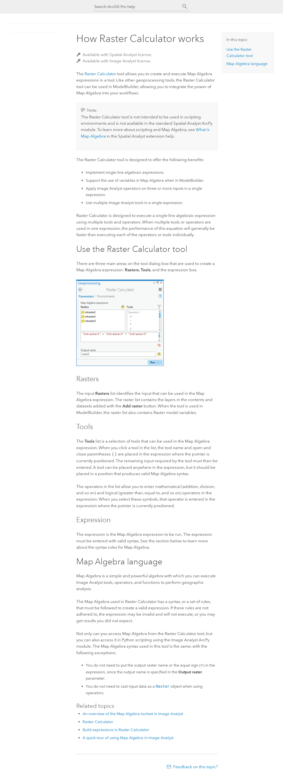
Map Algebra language (246, 63)
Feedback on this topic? (195, 766)
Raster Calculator (100, 73)
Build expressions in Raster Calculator (116, 729)
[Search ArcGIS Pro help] (136, 6)
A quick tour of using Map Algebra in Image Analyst (128, 737)
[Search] (184, 6)
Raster (163, 686)
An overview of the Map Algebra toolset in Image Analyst (133, 713)
